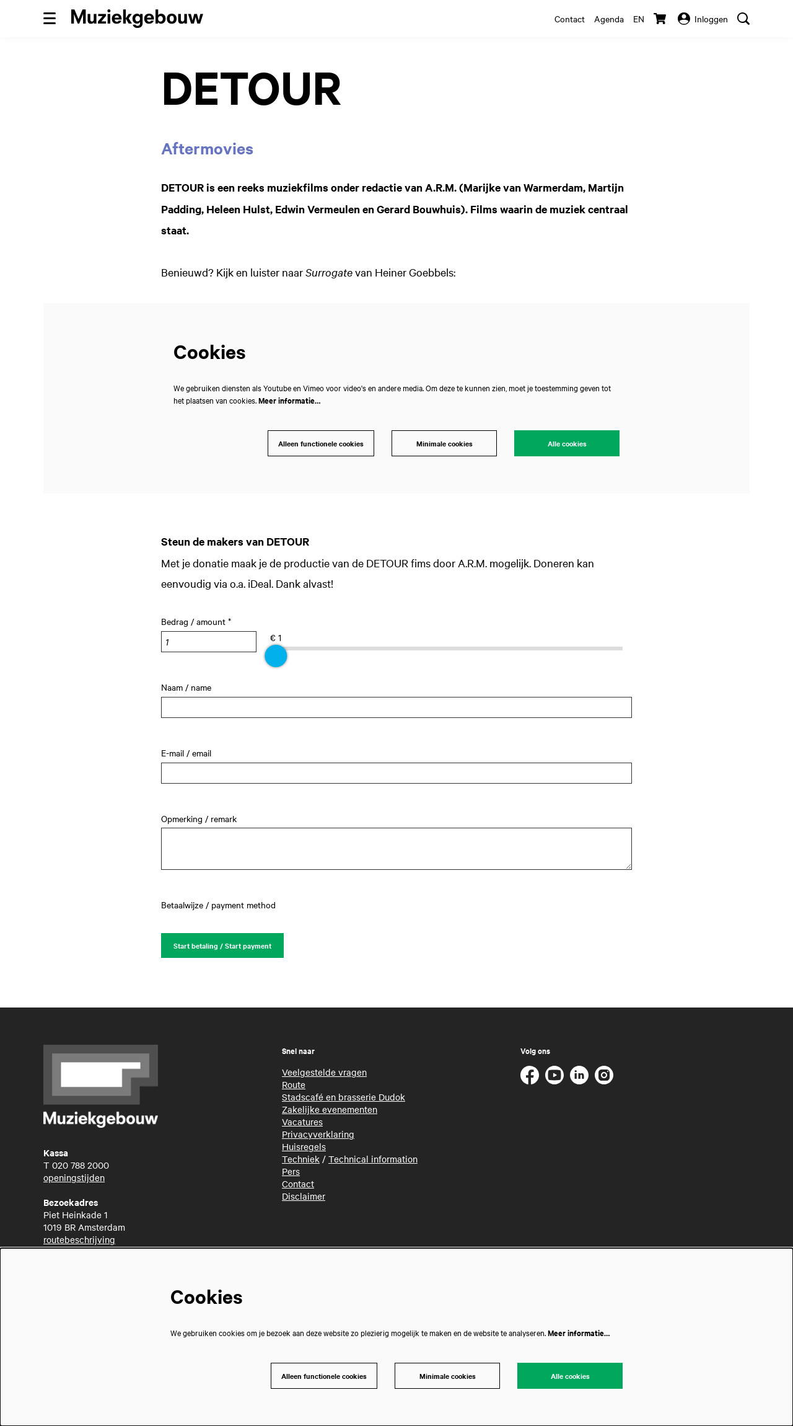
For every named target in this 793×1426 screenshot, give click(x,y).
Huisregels (304, 1150)
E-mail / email (186, 754)
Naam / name (186, 689)
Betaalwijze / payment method (218, 906)
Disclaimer (303, 1200)
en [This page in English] (638, 19)
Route (293, 1088)
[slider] (276, 658)
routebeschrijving (79, 1243)
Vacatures (302, 1125)
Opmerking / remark (199, 820)
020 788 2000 (80, 1168)
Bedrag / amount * (196, 623)
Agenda (609, 18)
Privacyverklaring (318, 1138)
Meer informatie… (289, 400)
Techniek (301, 1162)
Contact (569, 18)
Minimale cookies (444, 444)
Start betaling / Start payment (226, 948)
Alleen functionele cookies (317, 444)
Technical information (373, 1162)
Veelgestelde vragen (324, 1076)
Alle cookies (567, 444)
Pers (291, 1175)
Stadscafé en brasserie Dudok (343, 1100)
